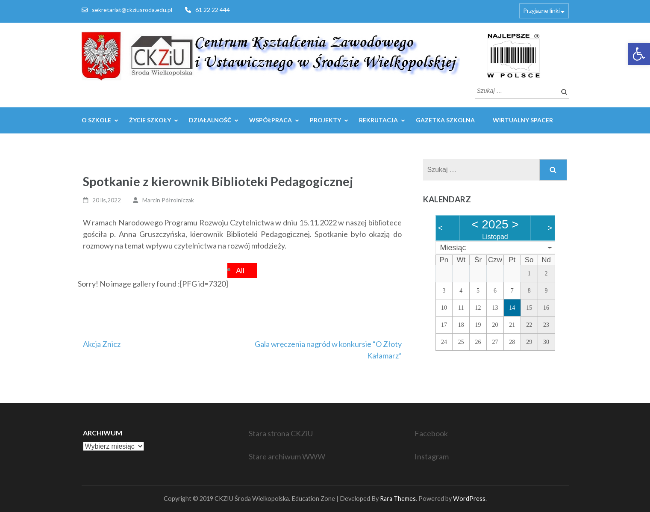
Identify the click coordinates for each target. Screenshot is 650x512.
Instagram (432, 456)
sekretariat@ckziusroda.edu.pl (132, 9)
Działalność (210, 120)
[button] (639, 54)
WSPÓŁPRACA (270, 120)
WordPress (469, 498)
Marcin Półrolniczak (168, 200)
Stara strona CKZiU (281, 433)
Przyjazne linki (541, 10)
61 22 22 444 (212, 9)
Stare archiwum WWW (287, 456)
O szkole (96, 120)
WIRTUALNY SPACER (523, 120)
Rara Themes (398, 498)
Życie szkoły (150, 120)
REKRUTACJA (378, 120)
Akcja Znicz (102, 344)
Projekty (325, 120)
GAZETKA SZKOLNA (445, 120)
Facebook (431, 433)
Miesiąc (453, 247)
